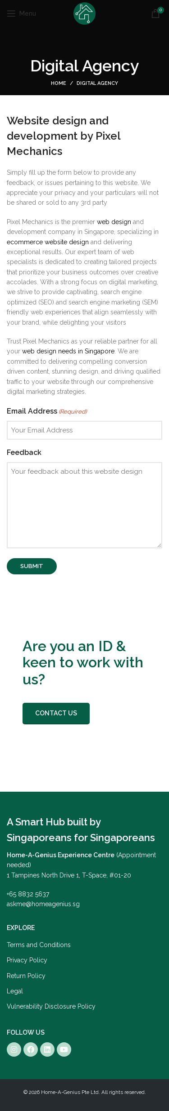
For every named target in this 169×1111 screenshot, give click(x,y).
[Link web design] (114, 221)
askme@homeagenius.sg (43, 904)
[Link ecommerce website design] (48, 242)
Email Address (47, 412)
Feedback (24, 452)
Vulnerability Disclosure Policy (51, 1006)
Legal (15, 991)
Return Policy (26, 975)
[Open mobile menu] (21, 13)
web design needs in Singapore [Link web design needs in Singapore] (68, 351)
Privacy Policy (27, 960)
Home (58, 83)
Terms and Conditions (39, 944)
